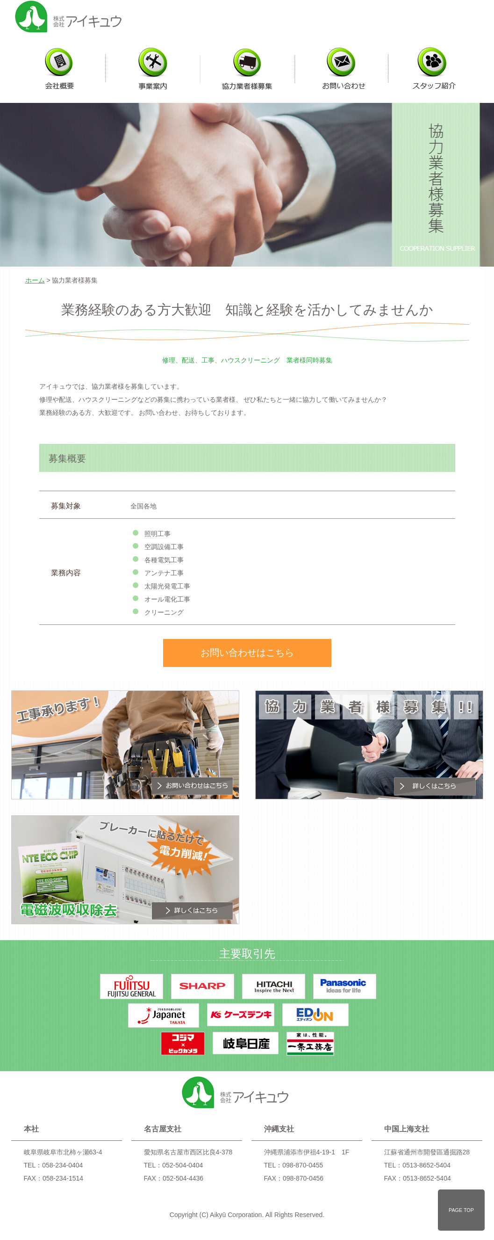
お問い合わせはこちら (247, 652)
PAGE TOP (461, 1210)
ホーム (35, 280)
